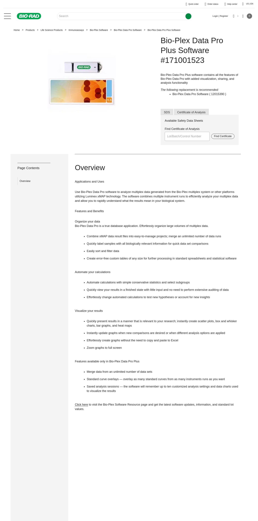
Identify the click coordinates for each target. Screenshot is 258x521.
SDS (167, 112)
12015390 (217, 94)
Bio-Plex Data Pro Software (128, 30)
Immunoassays (76, 30)
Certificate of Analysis (191, 112)
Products (30, 30)
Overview (25, 181)
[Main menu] (7, 15)
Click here (81, 404)
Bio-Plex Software (99, 30)
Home (17, 30)
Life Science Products (52, 30)
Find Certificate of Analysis (182, 129)
